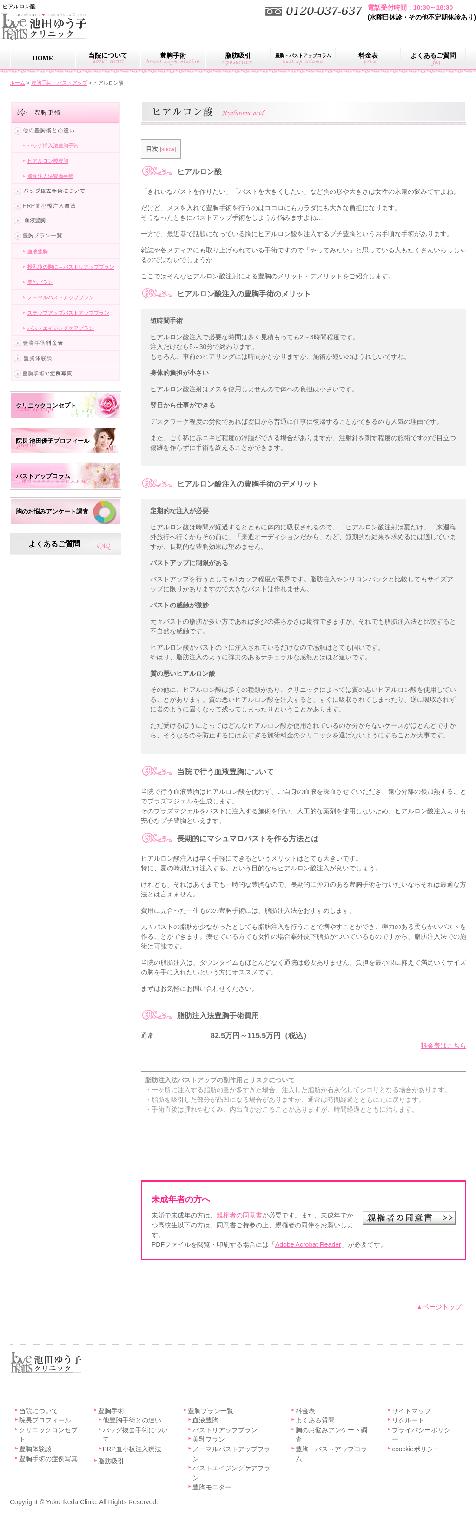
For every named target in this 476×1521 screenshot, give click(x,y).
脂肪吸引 (238, 55)
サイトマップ (411, 1411)
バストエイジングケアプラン (60, 328)
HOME (43, 58)
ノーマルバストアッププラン (60, 297)
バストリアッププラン (225, 1430)
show (167, 149)
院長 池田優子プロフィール (53, 440)
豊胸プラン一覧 (210, 1411)
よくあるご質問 (433, 55)
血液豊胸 (37, 251)
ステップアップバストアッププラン (68, 313)
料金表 (368, 55)
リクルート (408, 1420)
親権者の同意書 (239, 1215)
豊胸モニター (211, 1487)
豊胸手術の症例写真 (48, 1458)
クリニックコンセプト (46, 405)
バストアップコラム (43, 476)
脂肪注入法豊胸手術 (50, 176)
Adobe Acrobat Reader (308, 1244)
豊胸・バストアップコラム (303, 55)
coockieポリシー (416, 1449)
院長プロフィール (45, 1420)
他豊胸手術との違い (132, 1420)
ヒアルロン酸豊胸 (47, 161)
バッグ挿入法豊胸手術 (53, 145)
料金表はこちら (443, 1045)
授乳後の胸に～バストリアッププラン (70, 267)
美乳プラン (40, 282)
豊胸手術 (173, 55)
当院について (107, 55)
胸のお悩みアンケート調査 (52, 511)
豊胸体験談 (35, 1449)
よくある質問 (315, 1420)
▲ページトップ (439, 1306)
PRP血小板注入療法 (132, 1449)
